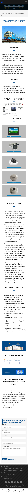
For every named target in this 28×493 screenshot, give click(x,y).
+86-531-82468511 (8, 478)
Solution (8, 11)
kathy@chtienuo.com (9, 474)
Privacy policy (13, 459)
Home (2, 11)
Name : (4, 425)
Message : (5, 446)
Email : (4, 435)
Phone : (4, 430)
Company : (5, 441)
